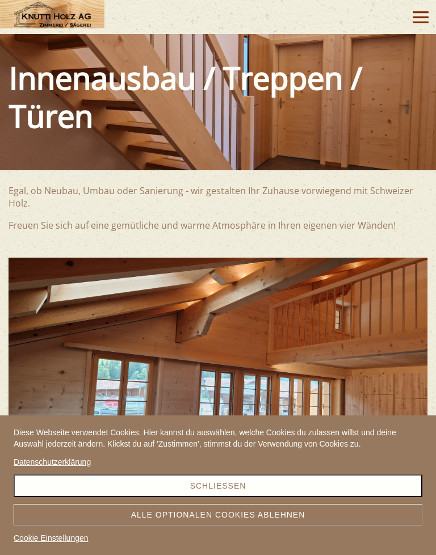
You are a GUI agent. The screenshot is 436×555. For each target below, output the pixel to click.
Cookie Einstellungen (51, 538)
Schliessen (218, 485)
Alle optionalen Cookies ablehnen (218, 514)
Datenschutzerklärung (52, 461)
